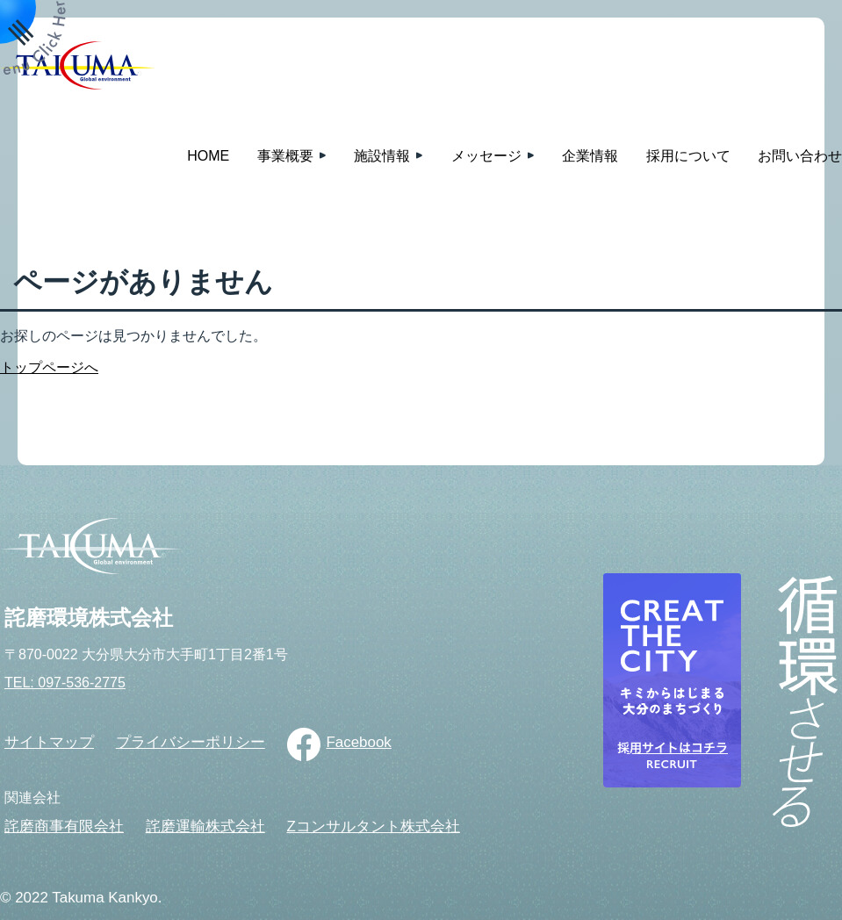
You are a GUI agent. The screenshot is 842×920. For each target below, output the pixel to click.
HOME (208, 155)
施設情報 (382, 155)
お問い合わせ (800, 155)
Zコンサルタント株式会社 (372, 826)
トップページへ (49, 367)
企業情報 (590, 155)
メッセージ (486, 155)
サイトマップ (49, 742)
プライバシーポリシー (190, 742)
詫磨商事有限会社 (64, 826)
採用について (688, 155)
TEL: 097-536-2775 (65, 682)
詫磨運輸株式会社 (205, 826)
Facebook (358, 742)
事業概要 (285, 155)
